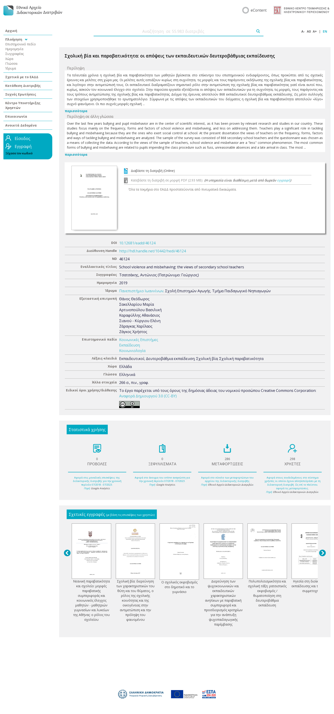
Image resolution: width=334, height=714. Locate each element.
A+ (315, 31)
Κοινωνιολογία (132, 350)
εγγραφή (283, 180)
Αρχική (11, 30)
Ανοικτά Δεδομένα (21, 125)
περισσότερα (76, 111)
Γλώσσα (11, 63)
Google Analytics (100, 488)
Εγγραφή (23, 146)
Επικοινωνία (16, 116)
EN (325, 31)
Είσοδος (22, 138)
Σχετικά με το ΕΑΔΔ (21, 77)
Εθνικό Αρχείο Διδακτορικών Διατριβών (230, 484)
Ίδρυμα (10, 68)
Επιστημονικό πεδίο (20, 44)
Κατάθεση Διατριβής (23, 85)
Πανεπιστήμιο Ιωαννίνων (141, 290)
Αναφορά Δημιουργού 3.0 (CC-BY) (148, 395)
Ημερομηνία (14, 49)
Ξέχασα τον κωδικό (19, 153)
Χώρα (9, 59)
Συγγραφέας (14, 54)
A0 (309, 31)
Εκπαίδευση (129, 345)
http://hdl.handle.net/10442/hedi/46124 (152, 251)
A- (303, 31)
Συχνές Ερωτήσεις (20, 94)
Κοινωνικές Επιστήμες (138, 339)
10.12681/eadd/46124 (137, 243)
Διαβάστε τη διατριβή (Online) (153, 170)
